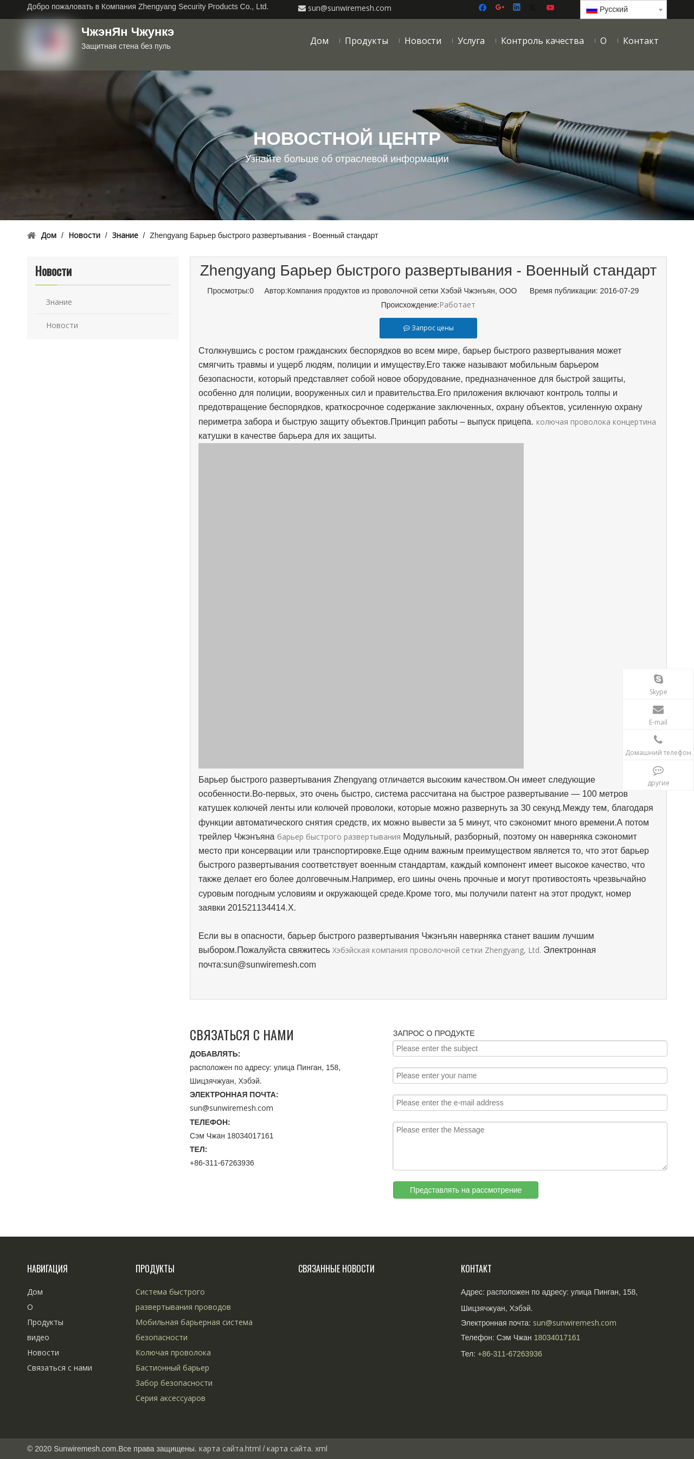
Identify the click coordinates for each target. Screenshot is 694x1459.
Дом (35, 1292)
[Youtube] (551, 8)
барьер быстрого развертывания (339, 836)
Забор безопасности (174, 1383)
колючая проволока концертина (596, 422)
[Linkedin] (517, 8)
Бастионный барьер (172, 1367)
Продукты (45, 1322)
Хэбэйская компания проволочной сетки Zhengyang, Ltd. (437, 950)
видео (38, 1337)
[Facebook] (484, 8)
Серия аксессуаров (170, 1398)
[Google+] (500, 8)
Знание (59, 302)
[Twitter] (534, 8)
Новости (62, 325)
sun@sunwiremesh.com (231, 1108)
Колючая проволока (173, 1352)
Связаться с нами (59, 1367)
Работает (457, 304)
